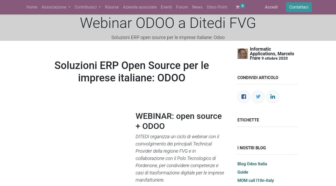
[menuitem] (32, 7)
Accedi (271, 7)
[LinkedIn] (273, 97)
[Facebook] (244, 97)
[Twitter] (258, 97)
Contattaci (299, 7)
